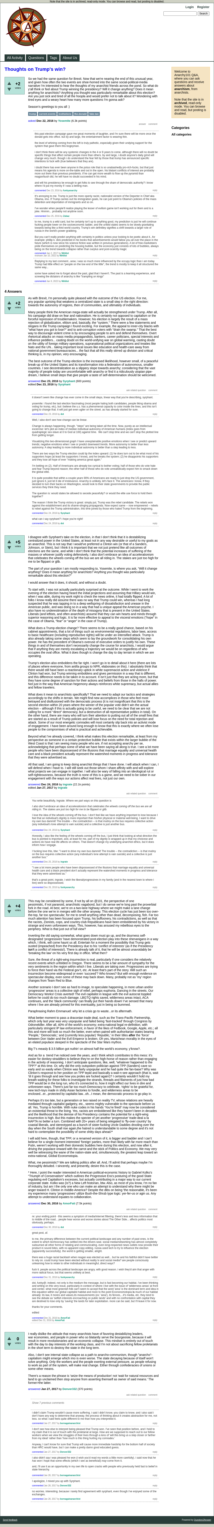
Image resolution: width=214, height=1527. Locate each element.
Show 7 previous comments (48, 1402)
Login (189, 7)
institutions (64, 114)
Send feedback (10, 1520)
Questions (36, 58)
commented (40, 190)
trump (32, 114)
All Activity (15, 58)
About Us (70, 58)
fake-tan (94, 114)
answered (34, 381)
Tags (53, 58)
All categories (182, 134)
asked (32, 120)
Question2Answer (202, 1520)
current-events (47, 114)
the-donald (80, 114)
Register (203, 7)
